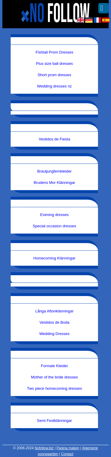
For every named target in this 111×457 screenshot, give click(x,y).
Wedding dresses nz (54, 86)
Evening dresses (54, 214)
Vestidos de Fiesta (54, 139)
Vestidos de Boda (54, 322)
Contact (67, 454)
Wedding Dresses (54, 333)
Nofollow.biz (44, 448)
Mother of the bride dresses (54, 377)
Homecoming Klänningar (54, 258)
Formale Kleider (54, 366)
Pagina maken (68, 448)
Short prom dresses (54, 75)
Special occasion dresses (54, 226)
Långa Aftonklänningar (54, 311)
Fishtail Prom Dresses (54, 52)
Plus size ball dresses (54, 63)
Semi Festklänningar (54, 420)
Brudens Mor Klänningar (54, 182)
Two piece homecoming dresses (54, 388)
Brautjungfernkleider (54, 171)
